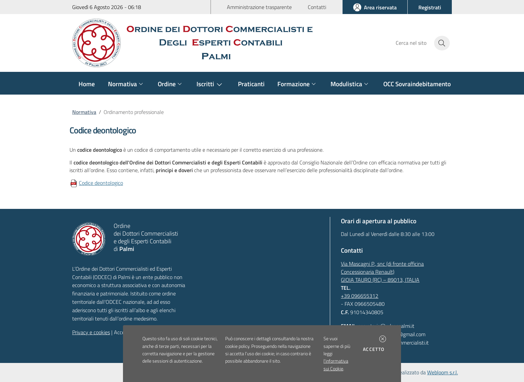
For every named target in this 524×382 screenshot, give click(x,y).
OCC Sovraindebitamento (417, 84)
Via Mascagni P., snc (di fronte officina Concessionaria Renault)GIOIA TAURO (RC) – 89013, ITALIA (382, 272)
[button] (383, 339)
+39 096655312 (359, 296)
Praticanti (251, 84)
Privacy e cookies (91, 332)
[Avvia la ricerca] (442, 43)
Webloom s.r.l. (442, 372)
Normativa (84, 112)
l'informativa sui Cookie (335, 364)
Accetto (375, 349)
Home (87, 84)
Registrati (429, 7)
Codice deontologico (101, 183)
